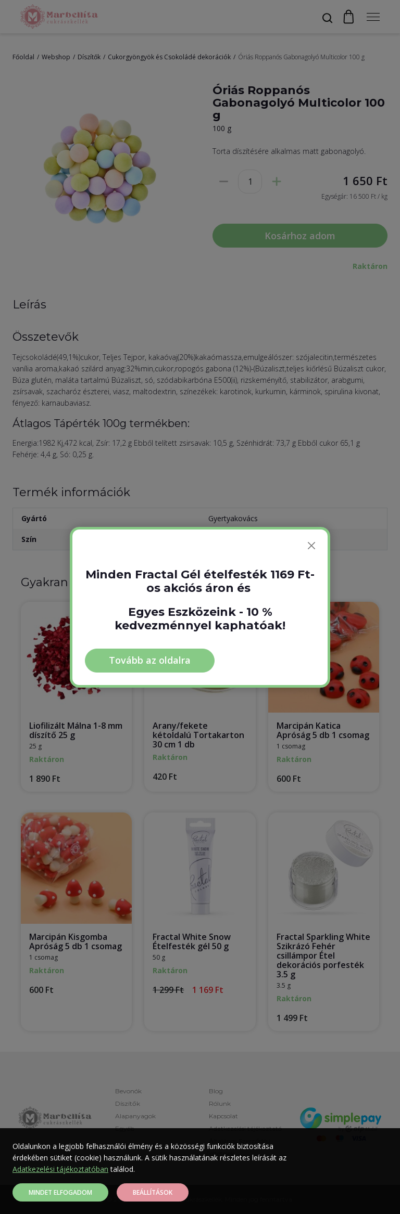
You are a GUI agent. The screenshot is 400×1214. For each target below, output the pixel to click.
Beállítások (152, 1192)
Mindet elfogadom (60, 1192)
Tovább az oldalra (150, 660)
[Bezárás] (311, 545)
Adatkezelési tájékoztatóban (60, 1169)
